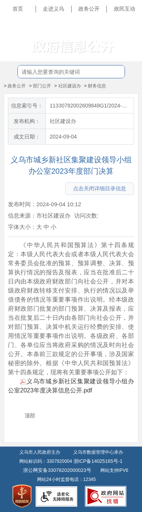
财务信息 (97, 86)
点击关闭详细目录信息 (99, 188)
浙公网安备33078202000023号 (57, 470)
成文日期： (27, 137)
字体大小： (22, 227)
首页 (17, 9)
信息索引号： (27, 106)
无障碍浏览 (123, 43)
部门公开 (42, 86)
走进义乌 (53, 9)
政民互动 (124, 9)
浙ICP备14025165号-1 (98, 461)
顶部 (30, 415)
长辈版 (128, 26)
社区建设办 (69, 86)
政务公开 (89, 9)
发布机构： (27, 121)
